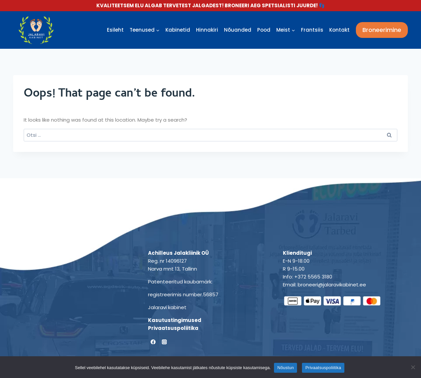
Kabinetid (177, 29)
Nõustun (285, 367)
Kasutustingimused (174, 320)
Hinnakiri (207, 29)
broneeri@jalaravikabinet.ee (332, 284)
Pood (263, 29)
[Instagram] (164, 342)
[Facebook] (153, 342)
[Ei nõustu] (412, 367)
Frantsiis (312, 29)
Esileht (115, 29)
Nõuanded (237, 29)
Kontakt (339, 29)
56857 (210, 294)
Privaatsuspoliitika (173, 328)
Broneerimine (381, 30)
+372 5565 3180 (313, 276)
